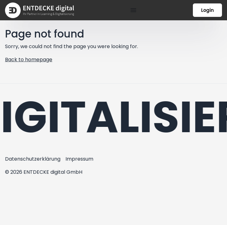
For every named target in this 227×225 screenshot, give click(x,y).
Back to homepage (28, 59)
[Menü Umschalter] (133, 10)
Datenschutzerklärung (32, 158)
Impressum (79, 158)
